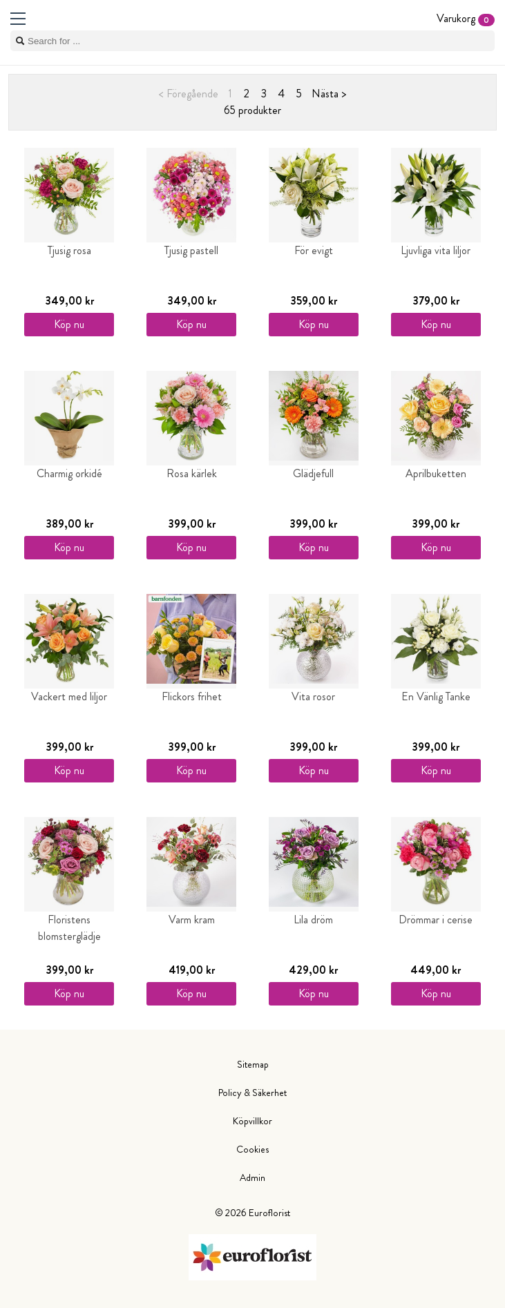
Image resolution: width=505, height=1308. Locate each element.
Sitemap (253, 1064)
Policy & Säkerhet (252, 1092)
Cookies (252, 1149)
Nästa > (329, 94)
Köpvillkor (252, 1121)
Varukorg (466, 18)
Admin (252, 1177)
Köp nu (69, 324)
